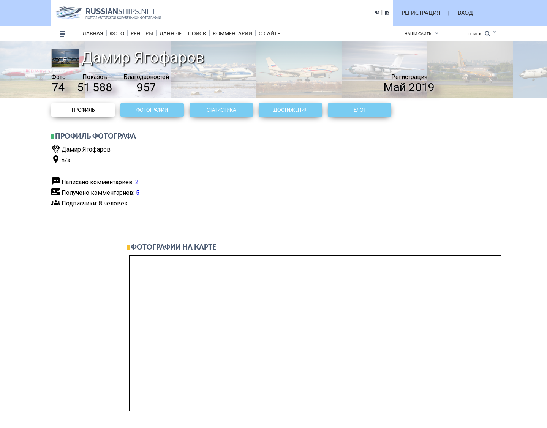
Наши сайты (418, 33)
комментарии (232, 33)
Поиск (479, 33)
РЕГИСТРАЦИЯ (421, 12)
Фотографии (152, 110)
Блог (360, 110)
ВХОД (465, 12)
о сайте (269, 33)
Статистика (221, 110)
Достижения (291, 110)
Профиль (83, 110)
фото (117, 33)
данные (171, 33)
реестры (142, 33)
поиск (197, 33)
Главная (91, 33)
